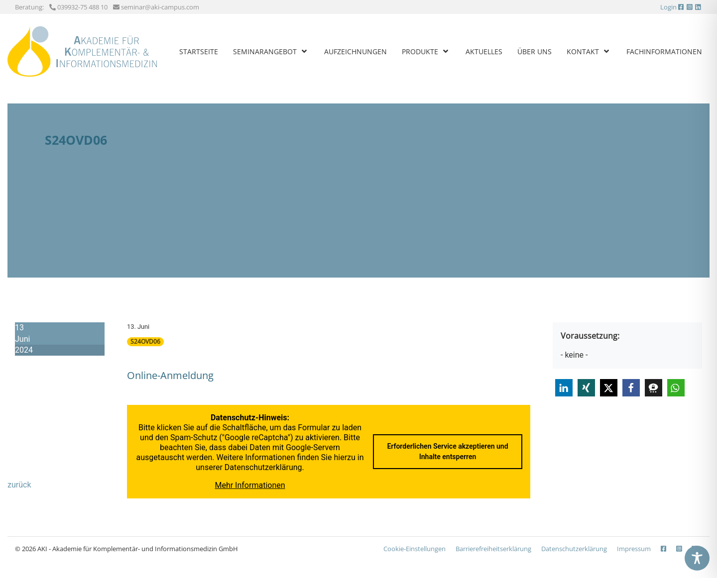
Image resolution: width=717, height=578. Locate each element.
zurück (19, 484)
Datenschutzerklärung (263, 467)
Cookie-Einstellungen (414, 548)
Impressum (634, 548)
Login (668, 6)
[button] (564, 387)
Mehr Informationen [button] (250, 485)
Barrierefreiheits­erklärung (493, 548)
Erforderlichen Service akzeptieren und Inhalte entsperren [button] (447, 451)
